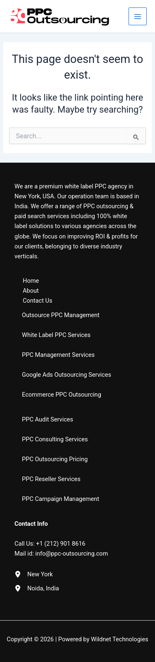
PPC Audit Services (47, 419)
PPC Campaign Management (60, 499)
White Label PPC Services (56, 335)
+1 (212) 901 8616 (60, 543)
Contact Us (37, 300)
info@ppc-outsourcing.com (71, 553)
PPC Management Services (58, 355)
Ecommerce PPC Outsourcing (61, 394)
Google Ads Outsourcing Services (66, 374)
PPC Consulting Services (55, 439)
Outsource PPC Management (61, 315)
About (31, 290)
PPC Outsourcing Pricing (55, 459)
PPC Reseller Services (51, 479)
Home (31, 280)
